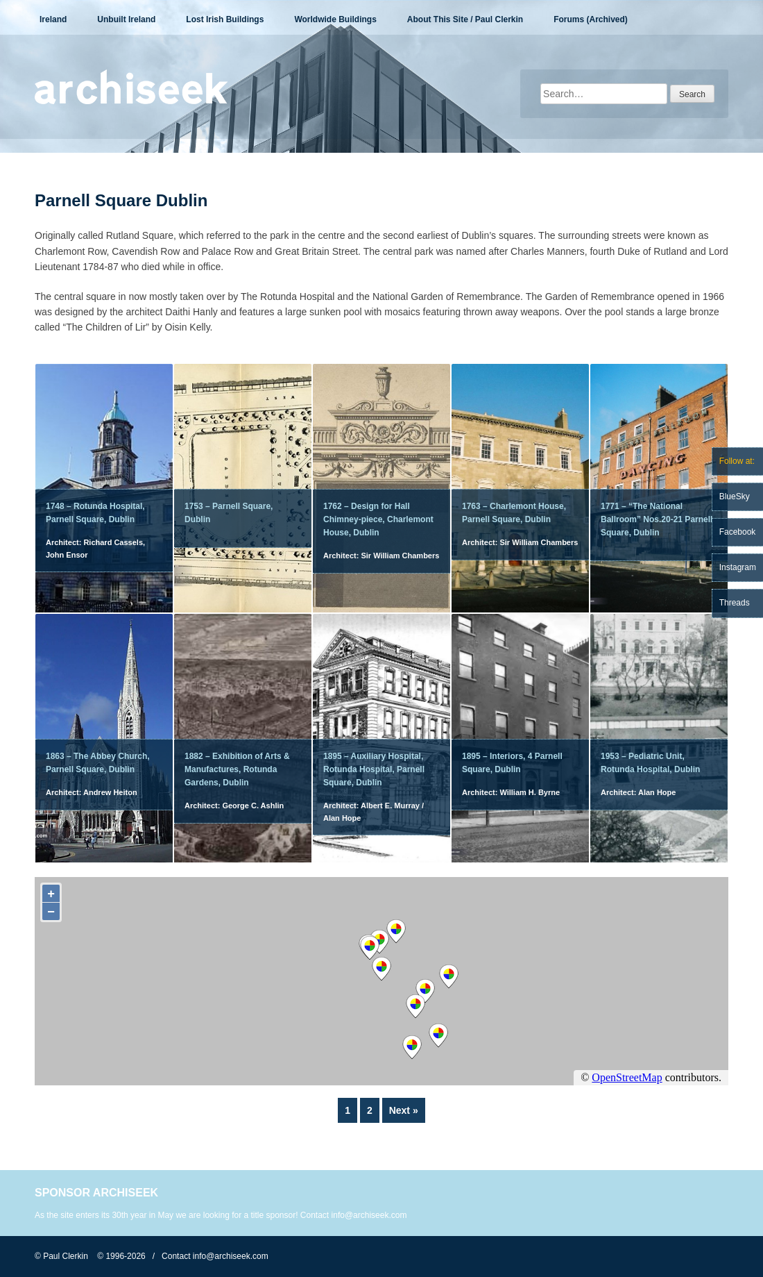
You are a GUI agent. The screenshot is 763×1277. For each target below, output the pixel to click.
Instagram (737, 567)
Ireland (53, 19)
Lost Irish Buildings (225, 19)
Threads (734, 603)
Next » (403, 1110)
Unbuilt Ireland (126, 19)
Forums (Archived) (591, 19)
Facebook (737, 532)
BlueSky (734, 496)
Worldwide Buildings (335, 19)
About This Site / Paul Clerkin (465, 19)
